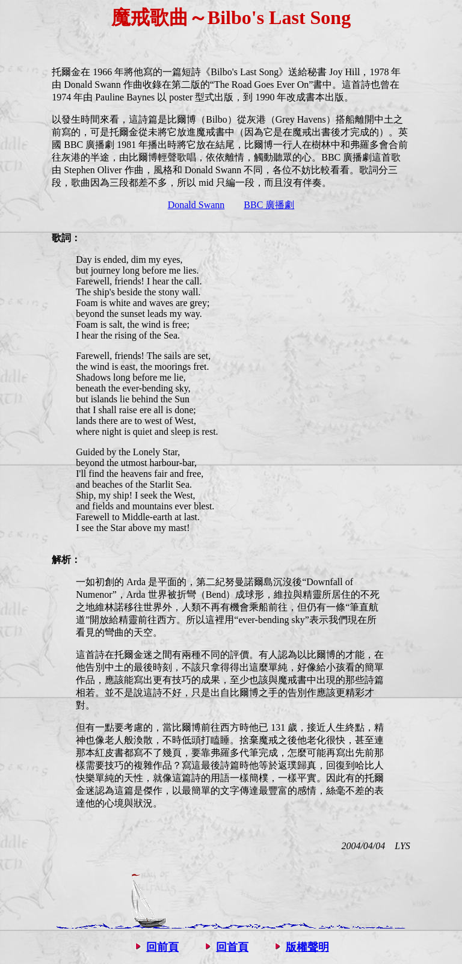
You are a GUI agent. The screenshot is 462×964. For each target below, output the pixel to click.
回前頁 (162, 947)
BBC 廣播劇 (269, 205)
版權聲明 (307, 947)
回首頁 (232, 947)
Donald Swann (196, 205)
